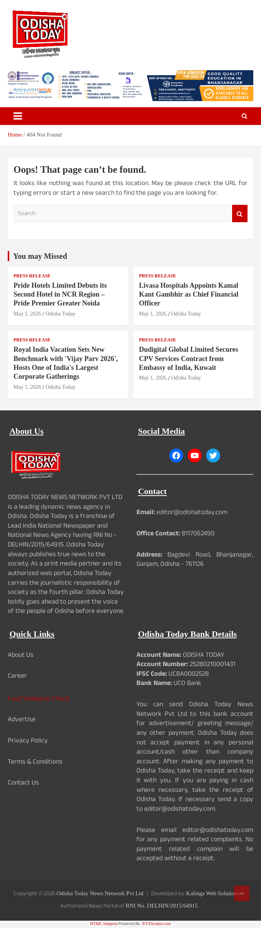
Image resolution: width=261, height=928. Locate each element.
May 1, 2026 (27, 314)
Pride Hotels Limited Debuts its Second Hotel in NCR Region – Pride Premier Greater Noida (60, 294)
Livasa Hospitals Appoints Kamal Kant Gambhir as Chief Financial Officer (189, 294)
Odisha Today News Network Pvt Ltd (99, 893)
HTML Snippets (104, 923)
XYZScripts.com (156, 923)
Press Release (32, 275)
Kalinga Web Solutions (213, 893)
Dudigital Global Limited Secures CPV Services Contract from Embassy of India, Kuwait (188, 358)
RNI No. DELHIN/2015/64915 (162, 906)
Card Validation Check (38, 698)
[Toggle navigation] (18, 116)
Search (240, 213)
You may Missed (40, 256)
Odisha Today (60, 314)
